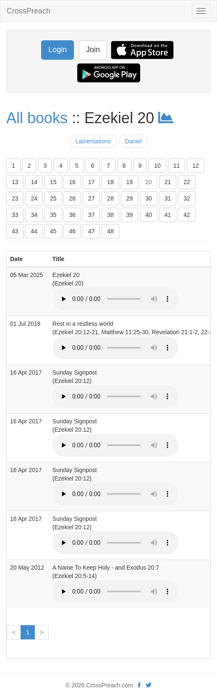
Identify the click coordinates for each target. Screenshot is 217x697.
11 (176, 165)
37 (91, 214)
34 (34, 214)
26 (72, 198)
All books (37, 118)
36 (72, 214)
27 (91, 198)
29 (129, 198)
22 (186, 182)
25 (53, 198)
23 (15, 198)
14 (34, 182)
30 (148, 198)
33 (15, 214)
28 (110, 198)
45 (53, 231)
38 (110, 214)
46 (72, 231)
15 (53, 182)
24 (34, 198)
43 (15, 231)
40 (148, 214)
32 (186, 198)
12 (195, 165)
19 (129, 182)
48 (110, 231)
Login (57, 49)
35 (53, 214)
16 (72, 182)
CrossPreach (28, 11)
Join (93, 49)
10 (157, 165)
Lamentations (93, 141)
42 (186, 214)
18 (110, 182)
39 (129, 214)
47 (91, 231)
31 (168, 198)
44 (34, 231)
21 (168, 182)
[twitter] (149, 685)
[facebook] (139, 685)
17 (91, 182)
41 (168, 214)
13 (15, 182)
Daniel (133, 141)
